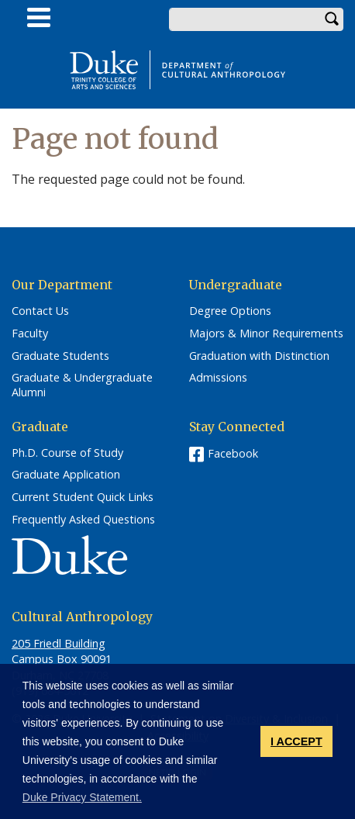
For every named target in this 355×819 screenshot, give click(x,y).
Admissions (218, 378)
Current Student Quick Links (82, 497)
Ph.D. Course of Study (67, 453)
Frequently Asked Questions (83, 520)
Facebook (233, 453)
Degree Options (230, 311)
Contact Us (40, 311)
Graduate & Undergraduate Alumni (82, 385)
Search (331, 19)
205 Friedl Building (58, 643)
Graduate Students (60, 356)
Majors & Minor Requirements (266, 333)
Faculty (30, 333)
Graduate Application (66, 475)
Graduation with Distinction (259, 356)
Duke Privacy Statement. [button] (82, 797)
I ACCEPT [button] (296, 741)
